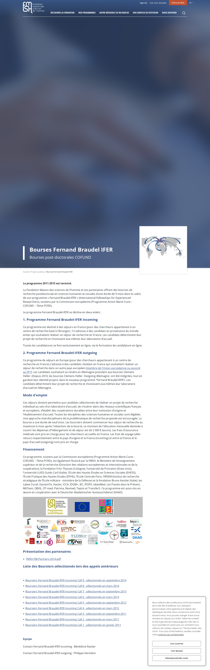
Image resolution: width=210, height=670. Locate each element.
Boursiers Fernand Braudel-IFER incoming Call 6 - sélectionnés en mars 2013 (72, 597)
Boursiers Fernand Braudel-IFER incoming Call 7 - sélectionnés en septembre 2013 (75, 591)
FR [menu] (190, 2)
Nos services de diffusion (145, 12)
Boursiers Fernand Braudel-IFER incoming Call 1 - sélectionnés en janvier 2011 (73, 625)
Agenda (143, 2)
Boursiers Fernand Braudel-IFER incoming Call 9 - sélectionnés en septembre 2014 (75, 580)
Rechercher (183, 13)
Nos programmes (86, 12)
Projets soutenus (38, 272)
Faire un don (178, 2)
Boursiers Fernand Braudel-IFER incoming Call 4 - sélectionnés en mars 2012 (72, 608)
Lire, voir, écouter (158, 2)
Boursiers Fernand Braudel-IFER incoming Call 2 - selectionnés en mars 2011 (72, 619)
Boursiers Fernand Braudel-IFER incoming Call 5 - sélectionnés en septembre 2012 (75, 602)
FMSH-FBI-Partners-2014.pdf (43, 559)
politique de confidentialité (171, 634)
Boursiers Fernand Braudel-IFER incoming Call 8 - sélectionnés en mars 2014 (72, 586)
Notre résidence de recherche (114, 12)
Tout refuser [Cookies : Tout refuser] (177, 651)
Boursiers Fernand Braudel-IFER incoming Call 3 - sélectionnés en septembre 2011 (75, 614)
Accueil (26, 272)
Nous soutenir (169, 12)
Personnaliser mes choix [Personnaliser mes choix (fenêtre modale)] (176, 658)
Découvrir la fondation (62, 12)
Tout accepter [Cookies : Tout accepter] (176, 644)
